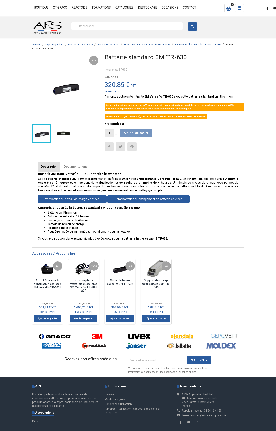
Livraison (110, 394)
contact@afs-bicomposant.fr (208, 415)
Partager (109, 146)
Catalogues (124, 7)
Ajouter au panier (136, 133)
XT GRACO (60, 7)
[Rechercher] (127, 26)
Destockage (147, 7)
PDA (35, 420)
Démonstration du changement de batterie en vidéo (148, 199)
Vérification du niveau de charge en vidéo (72, 199)
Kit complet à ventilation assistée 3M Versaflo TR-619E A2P (83, 285)
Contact (189, 7)
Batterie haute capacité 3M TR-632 (120, 282)
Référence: (111, 69)
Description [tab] (49, 166)
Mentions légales (115, 399)
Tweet (120, 146)
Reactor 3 (79, 7)
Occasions (170, 7)
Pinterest (132, 146)
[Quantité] (109, 133)
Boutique (41, 7)
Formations (101, 7)
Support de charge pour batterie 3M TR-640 (156, 284)
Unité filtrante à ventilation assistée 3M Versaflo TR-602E (47, 284)
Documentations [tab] (76, 166)
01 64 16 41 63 (213, 410)
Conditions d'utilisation (118, 403)
